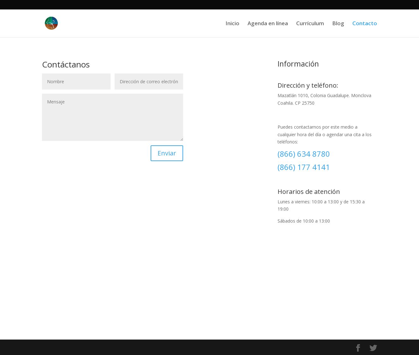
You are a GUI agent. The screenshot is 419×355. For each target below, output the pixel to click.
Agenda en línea (268, 24)
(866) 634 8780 (304, 153)
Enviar (167, 153)
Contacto (364, 24)
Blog (338, 24)
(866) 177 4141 (304, 167)
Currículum (310, 24)
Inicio (232, 24)
